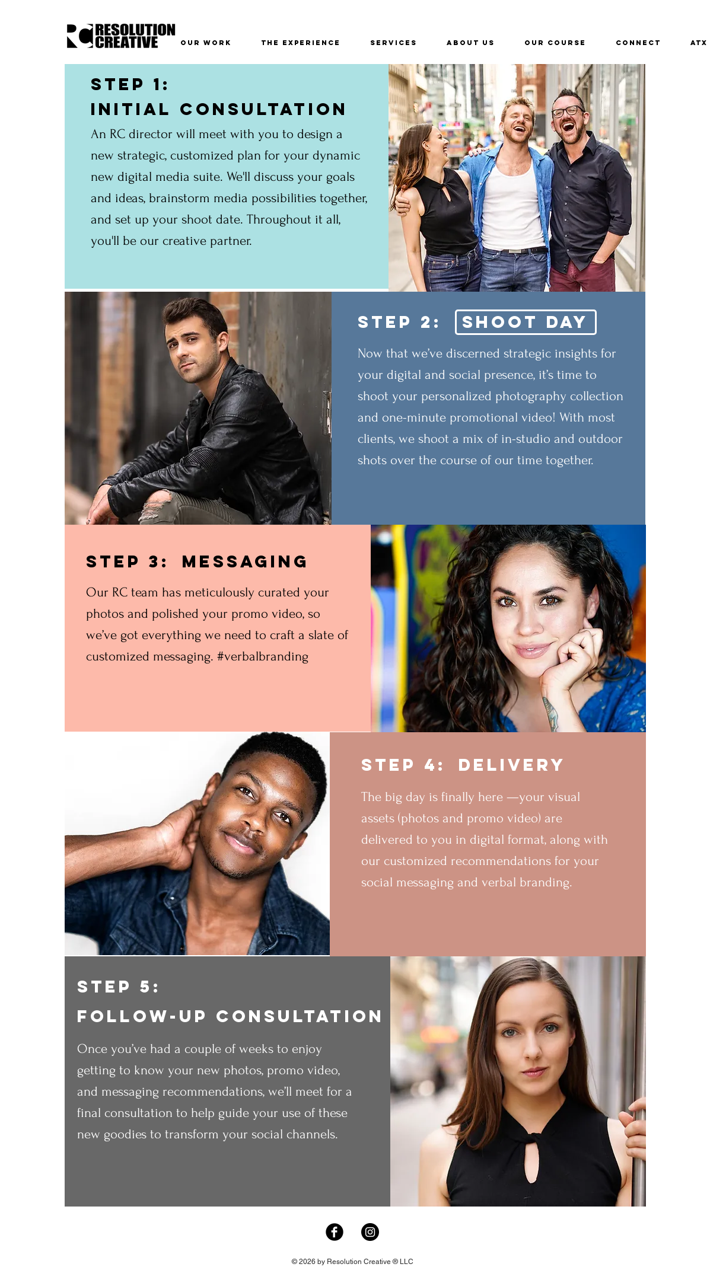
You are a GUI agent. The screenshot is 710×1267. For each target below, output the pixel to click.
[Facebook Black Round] (334, 1232)
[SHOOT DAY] (526, 322)
